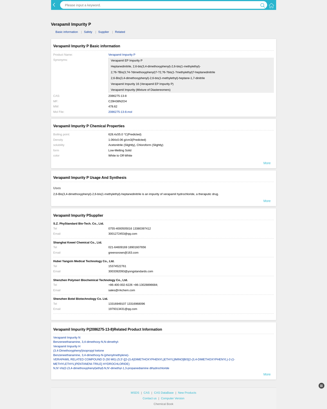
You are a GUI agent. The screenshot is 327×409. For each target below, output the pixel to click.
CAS (147, 392)
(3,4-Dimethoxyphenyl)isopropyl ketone (78, 350)
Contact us (150, 398)
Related (120, 32)
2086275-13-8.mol (120, 112)
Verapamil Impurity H (67, 346)
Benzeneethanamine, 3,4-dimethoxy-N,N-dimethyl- (86, 341)
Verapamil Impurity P (121, 54)
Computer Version (172, 398)
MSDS (135, 392)
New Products (187, 392)
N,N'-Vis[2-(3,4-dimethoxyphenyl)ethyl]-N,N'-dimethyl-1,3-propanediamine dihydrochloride (111, 368)
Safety (88, 32)
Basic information (67, 32)
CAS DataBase (164, 392)
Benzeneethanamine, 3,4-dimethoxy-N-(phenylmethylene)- (91, 355)
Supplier (103, 32)
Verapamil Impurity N (67, 337)
